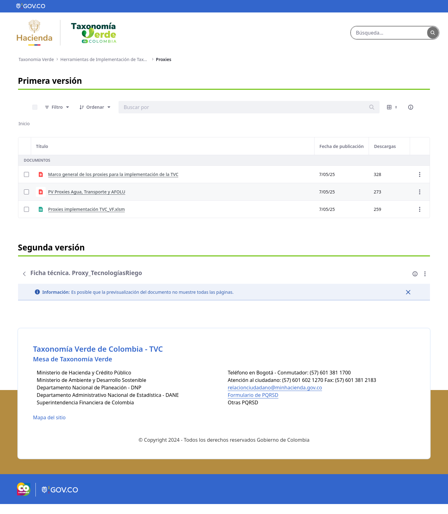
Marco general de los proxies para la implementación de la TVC (113, 174)
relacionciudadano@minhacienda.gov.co (275, 397)
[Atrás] (24, 274)
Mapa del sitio (49, 427)
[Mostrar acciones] (420, 174)
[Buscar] (389, 32)
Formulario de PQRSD (253, 405)
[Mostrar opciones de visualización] (393, 107)
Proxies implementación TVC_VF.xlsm (86, 209)
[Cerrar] (408, 292)
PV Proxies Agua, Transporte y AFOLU (86, 192)
